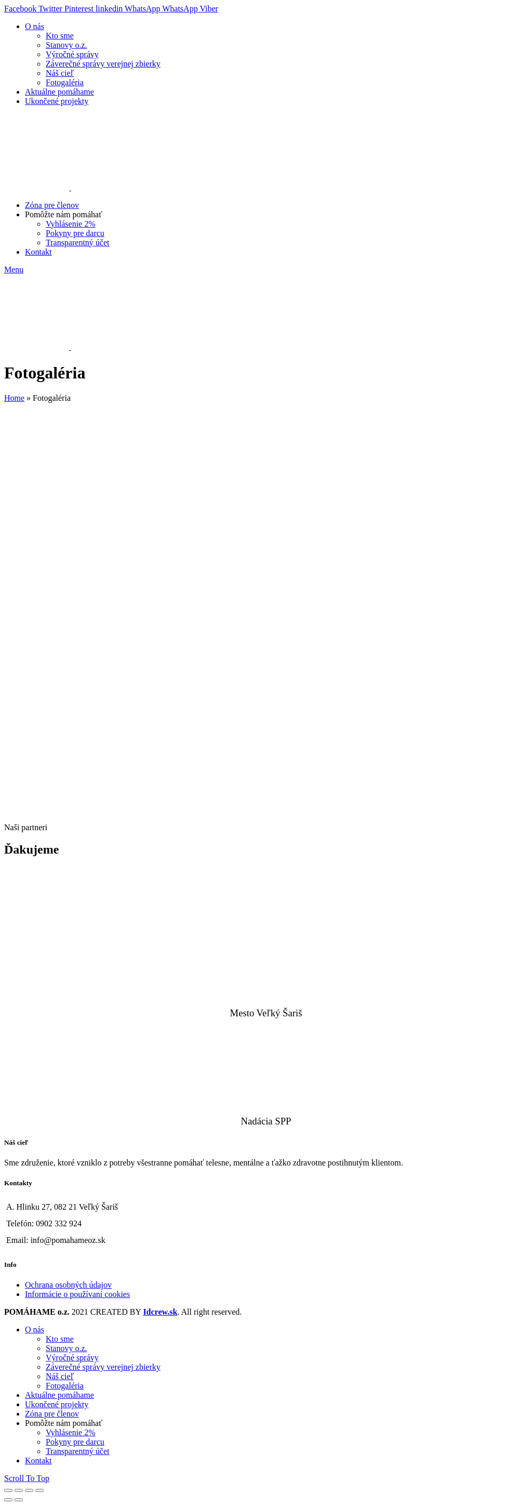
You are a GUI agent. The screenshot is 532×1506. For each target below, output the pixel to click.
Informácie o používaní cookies (77, 1294)
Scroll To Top (26, 1478)
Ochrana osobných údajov (68, 1284)
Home (14, 398)
